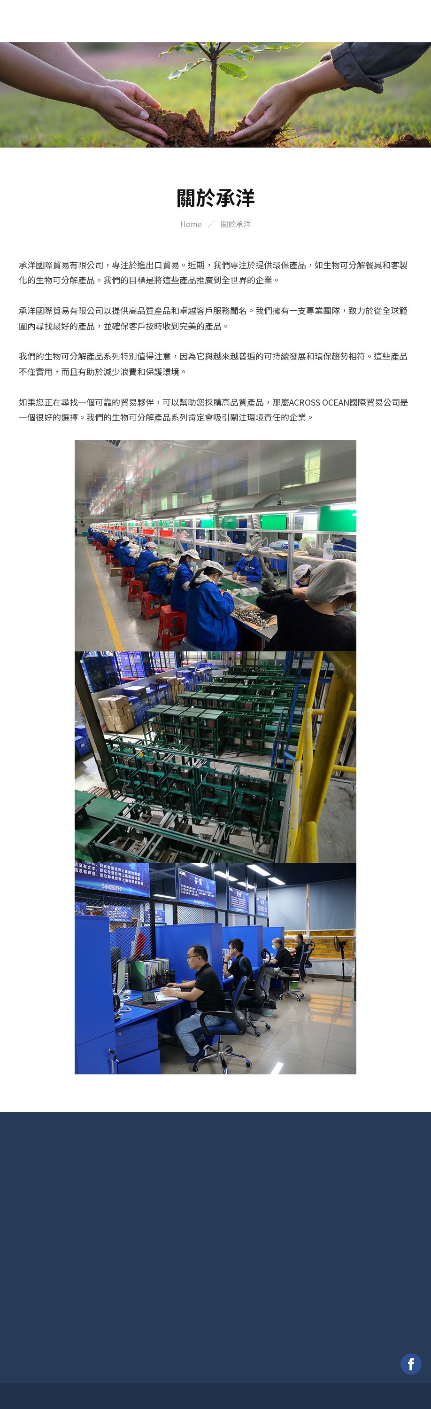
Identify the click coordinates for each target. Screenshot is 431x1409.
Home (191, 223)
